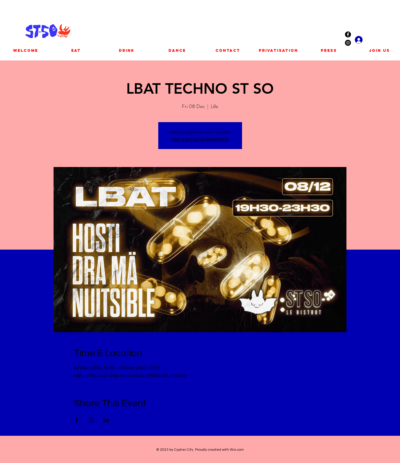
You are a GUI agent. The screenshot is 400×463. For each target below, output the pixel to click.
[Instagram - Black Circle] (348, 43)
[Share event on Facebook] (77, 420)
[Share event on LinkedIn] (106, 420)
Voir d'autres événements (200, 139)
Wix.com (237, 450)
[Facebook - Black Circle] (348, 34)
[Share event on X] (91, 420)
